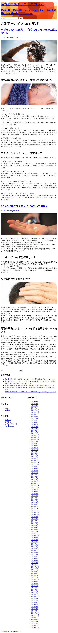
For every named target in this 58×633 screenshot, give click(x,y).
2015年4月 (34, 607)
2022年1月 (34, 508)
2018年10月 (35, 550)
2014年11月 (35, 615)
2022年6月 (34, 498)
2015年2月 (34, 611)
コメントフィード (11, 424)
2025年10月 (35, 414)
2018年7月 (34, 556)
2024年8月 (34, 443)
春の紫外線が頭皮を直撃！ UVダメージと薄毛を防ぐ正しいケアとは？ (30, 379)
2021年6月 (34, 523)
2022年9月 (34, 492)
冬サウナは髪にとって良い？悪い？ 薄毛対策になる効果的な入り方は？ (30, 392)
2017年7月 (34, 569)
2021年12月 (35, 510)
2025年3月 (34, 429)
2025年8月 (34, 418)
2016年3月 (34, 590)
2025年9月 (34, 416)
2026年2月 (34, 406)
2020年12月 (35, 533)
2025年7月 (34, 420)
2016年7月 (34, 584)
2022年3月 (34, 504)
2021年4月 (34, 527)
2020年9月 (34, 538)
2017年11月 (35, 567)
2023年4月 (34, 477)
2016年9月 (34, 581)
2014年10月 (35, 617)
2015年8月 (34, 598)
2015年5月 (34, 604)
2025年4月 (34, 427)
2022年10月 (35, 489)
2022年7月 (34, 496)
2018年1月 (34, 565)
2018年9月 (34, 552)
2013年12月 (35, 628)
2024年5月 (34, 450)
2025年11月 (35, 412)
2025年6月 (34, 422)
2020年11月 (35, 535)
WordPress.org (9, 426)
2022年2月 (34, 506)
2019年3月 (34, 548)
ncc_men (16, 37)
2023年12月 (35, 460)
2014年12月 (35, 613)
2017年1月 (34, 577)
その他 (7, 410)
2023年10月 (35, 464)
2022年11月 (35, 487)
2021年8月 (34, 519)
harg (11, 37)
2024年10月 (35, 439)
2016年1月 (34, 594)
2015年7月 (34, 600)
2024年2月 (34, 456)
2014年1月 (34, 625)
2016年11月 (35, 579)
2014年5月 (34, 621)
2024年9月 (34, 441)
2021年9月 (34, 517)
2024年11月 (35, 437)
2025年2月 (34, 431)
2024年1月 (34, 458)
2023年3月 (34, 479)
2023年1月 (34, 483)
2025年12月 (35, 410)
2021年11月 (35, 512)
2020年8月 (34, 540)
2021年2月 (34, 531)
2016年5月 (34, 588)
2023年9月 (34, 466)
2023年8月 (34, 468)
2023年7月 (34, 471)
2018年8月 (34, 554)
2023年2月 (34, 481)
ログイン (8, 420)
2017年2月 (34, 575)
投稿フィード (9, 422)
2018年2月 (34, 563)
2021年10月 (35, 515)
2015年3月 (34, 609)
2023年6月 (34, 473)
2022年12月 (35, 485)
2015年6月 (34, 602)
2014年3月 (34, 623)
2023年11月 (35, 462)
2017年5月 (34, 571)
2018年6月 (34, 558)
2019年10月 (35, 544)
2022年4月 (34, 502)
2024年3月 (34, 454)
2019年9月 (34, 546)
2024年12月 (35, 435)
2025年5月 (34, 425)
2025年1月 (34, 433)
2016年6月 (34, 586)
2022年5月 (34, 500)
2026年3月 (34, 404)
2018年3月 (34, 561)
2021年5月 (34, 525)
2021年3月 (34, 529)
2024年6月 (34, 448)
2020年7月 (34, 542)
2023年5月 (34, 475)
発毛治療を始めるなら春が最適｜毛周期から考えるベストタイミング (29, 385)
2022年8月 (34, 494)
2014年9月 (34, 619)
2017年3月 (34, 573)
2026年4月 (34, 402)
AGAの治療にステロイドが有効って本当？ (24, 206)
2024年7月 (34, 445)
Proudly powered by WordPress (11, 631)
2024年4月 (34, 452)
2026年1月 (34, 408)
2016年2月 (34, 592)
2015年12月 (35, 596)
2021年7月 (34, 521)
